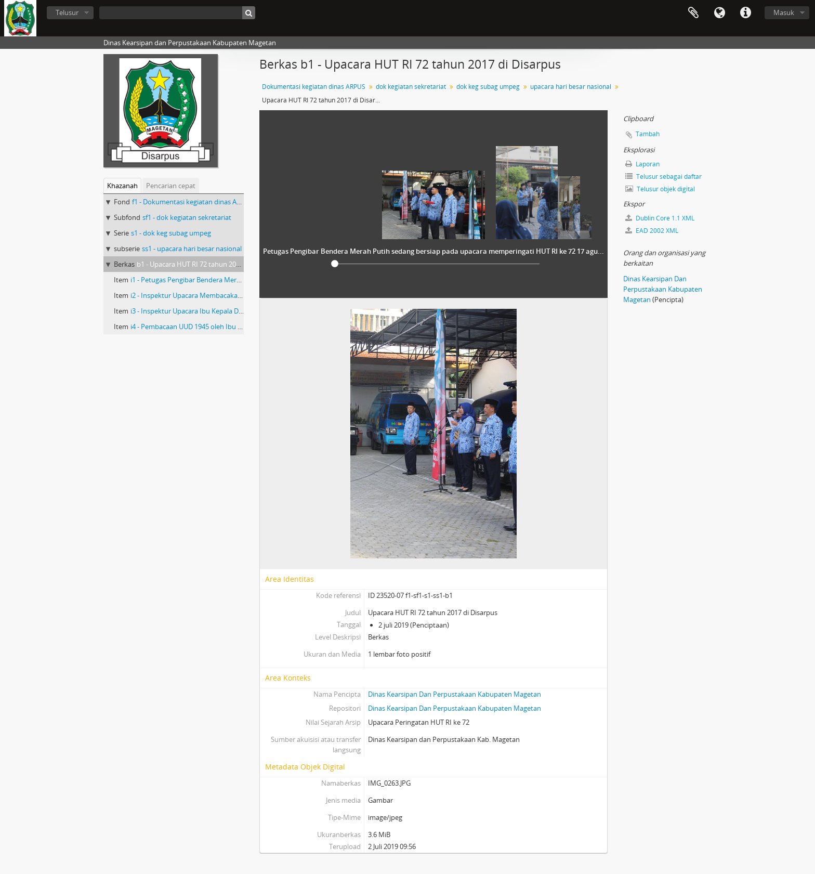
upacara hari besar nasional (570, 86)
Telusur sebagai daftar (663, 176)
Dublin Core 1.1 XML (659, 218)
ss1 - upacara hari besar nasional (192, 248)
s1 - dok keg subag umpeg (171, 233)
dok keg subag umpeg (488, 86)
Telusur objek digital (660, 189)
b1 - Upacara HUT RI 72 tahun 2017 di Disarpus (208, 264)
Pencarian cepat (170, 185)
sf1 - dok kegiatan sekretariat (186, 217)
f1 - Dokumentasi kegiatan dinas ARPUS (192, 201)
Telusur (67, 12)
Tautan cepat (745, 13)
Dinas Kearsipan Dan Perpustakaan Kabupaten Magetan (454, 694)
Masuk (783, 12)
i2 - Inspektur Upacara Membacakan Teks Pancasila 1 (211, 295)
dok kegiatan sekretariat (411, 86)
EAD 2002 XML (651, 230)
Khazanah (122, 185)
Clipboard (693, 13)
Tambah (648, 133)
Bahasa (719, 13)
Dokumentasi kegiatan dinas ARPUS (313, 86)
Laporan (642, 164)
